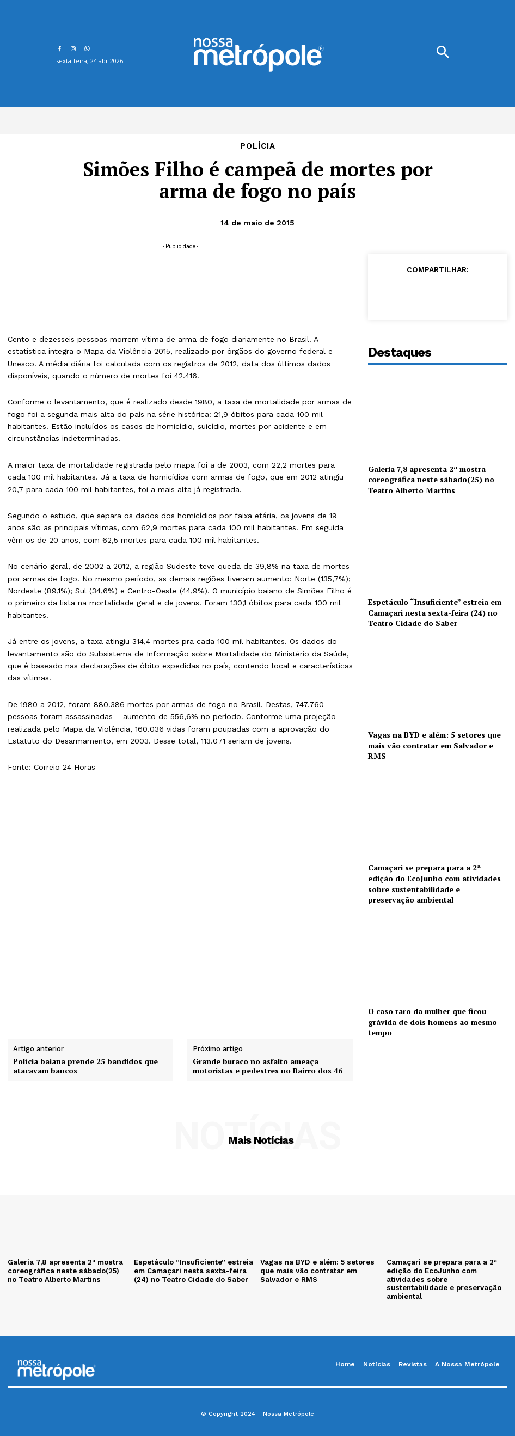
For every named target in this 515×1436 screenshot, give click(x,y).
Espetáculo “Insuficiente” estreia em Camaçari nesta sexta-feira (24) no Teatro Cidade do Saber (434, 612)
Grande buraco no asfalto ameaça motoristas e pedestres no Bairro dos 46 (267, 1066)
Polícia (257, 146)
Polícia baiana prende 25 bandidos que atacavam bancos (85, 1066)
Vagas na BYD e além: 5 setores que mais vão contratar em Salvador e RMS (434, 745)
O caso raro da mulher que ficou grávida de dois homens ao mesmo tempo (432, 1022)
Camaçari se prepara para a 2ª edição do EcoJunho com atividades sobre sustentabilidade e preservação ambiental (434, 883)
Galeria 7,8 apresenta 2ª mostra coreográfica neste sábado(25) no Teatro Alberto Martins (431, 479)
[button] (442, 53)
